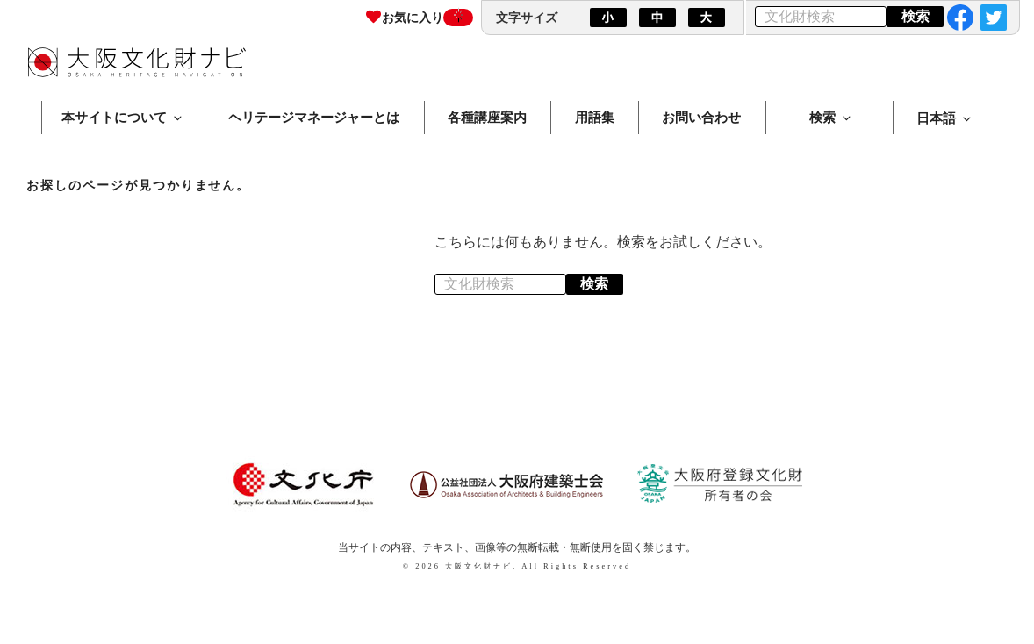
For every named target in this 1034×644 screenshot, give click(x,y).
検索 (831, 118)
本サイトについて (122, 118)
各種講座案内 (487, 118)
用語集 (594, 118)
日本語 (944, 118)
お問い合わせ (701, 118)
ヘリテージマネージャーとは (313, 118)
